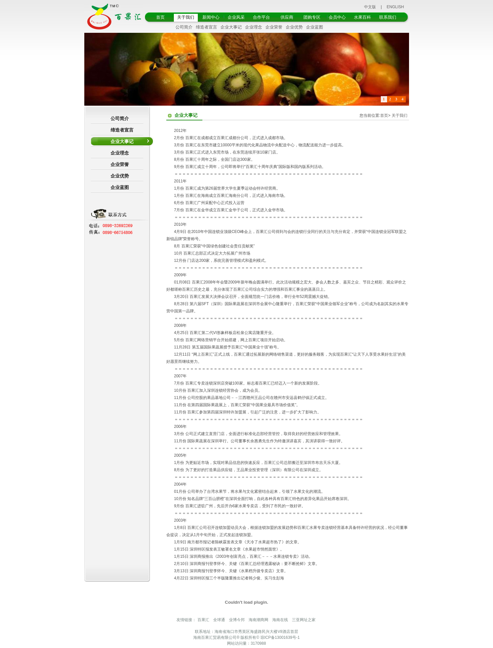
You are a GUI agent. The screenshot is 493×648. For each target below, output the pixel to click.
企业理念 (253, 27)
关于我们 (185, 17)
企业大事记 (231, 27)
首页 (160, 17)
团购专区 (311, 17)
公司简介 (184, 27)
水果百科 (362, 17)
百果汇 (203, 619)
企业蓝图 (314, 27)
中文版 (370, 7)
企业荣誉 (273, 27)
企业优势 (294, 27)
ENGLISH (395, 7)
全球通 (219, 619)
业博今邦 (237, 619)
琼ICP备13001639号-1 (280, 637)
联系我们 (387, 17)
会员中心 (337, 17)
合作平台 (261, 17)
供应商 (286, 17)
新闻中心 (210, 17)
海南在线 (280, 619)
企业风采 (236, 17)
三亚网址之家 (304, 619)
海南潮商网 (258, 619)
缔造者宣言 (206, 27)
